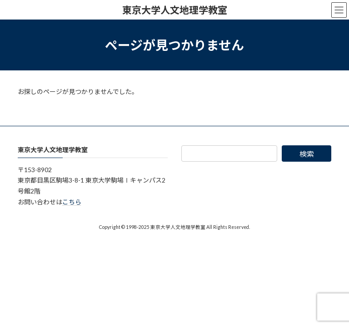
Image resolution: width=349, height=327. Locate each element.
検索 (306, 153)
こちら (71, 202)
